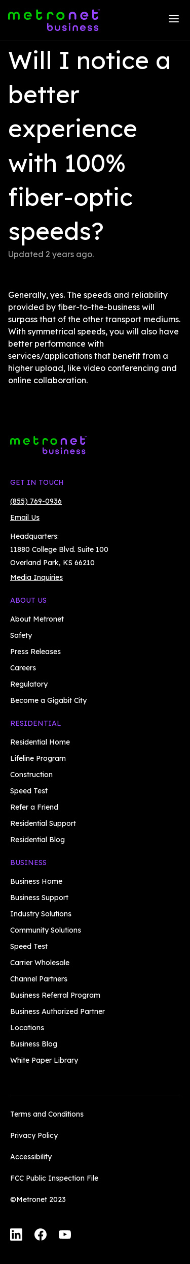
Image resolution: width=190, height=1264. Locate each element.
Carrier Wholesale (39, 962)
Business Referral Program (55, 995)
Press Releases (35, 651)
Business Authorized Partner (57, 1011)
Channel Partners (38, 978)
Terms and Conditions (47, 1114)
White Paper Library (44, 1060)
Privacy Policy (34, 1135)
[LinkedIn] (16, 1236)
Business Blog (33, 1044)
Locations (27, 1027)
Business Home (36, 881)
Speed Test (29, 790)
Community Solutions (45, 930)
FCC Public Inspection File (54, 1178)
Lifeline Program (38, 758)
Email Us (25, 517)
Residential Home (40, 742)
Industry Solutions (40, 913)
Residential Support (43, 823)
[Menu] (174, 20)
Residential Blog (37, 839)
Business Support (39, 897)
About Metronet (37, 619)
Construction (31, 774)
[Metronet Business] (54, 20)
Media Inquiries (36, 577)
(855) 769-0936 (36, 501)
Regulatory (29, 684)
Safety (21, 635)
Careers (23, 667)
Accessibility (31, 1156)
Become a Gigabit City (48, 700)
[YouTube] (65, 1236)
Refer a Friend (34, 807)
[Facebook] (40, 1236)
